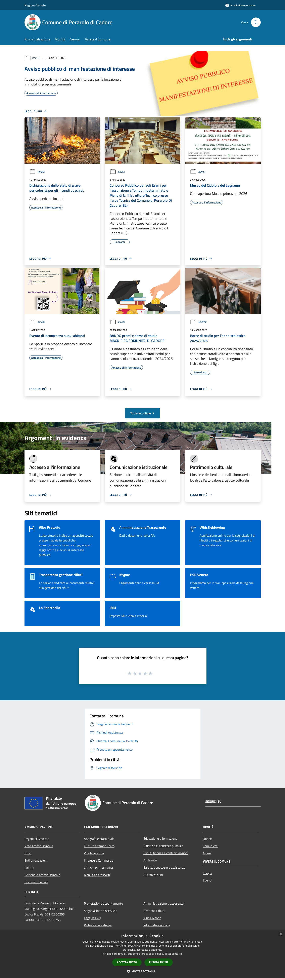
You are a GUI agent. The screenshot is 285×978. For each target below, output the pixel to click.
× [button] (280, 934)
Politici (29, 867)
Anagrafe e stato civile (99, 838)
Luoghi (207, 873)
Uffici (28, 853)
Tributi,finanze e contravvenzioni (165, 853)
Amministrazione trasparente (163, 903)
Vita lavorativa (94, 853)
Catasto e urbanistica (98, 867)
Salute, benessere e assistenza (164, 867)
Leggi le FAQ (92, 917)
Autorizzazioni (153, 874)
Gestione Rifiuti (154, 910)
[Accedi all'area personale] (240, 5)
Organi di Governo (37, 838)
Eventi (207, 880)
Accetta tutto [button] (127, 962)
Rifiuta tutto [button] (158, 962)
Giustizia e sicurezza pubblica (163, 845)
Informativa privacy (156, 925)
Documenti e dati (36, 882)
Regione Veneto (35, 5)
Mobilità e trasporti (97, 874)
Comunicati (210, 845)
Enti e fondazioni (36, 860)
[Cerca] (256, 22)
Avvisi (36, 58)
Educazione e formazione (160, 838)
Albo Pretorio (152, 917)
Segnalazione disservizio (100, 910)
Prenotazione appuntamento (103, 903)
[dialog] (142, 954)
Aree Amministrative (39, 845)
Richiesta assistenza (98, 925)
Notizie (198, 322)
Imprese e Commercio (98, 860)
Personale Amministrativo (42, 874)
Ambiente (150, 860)
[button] (142, 971)
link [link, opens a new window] (181, 953)
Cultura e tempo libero (99, 845)
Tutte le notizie (142, 413)
